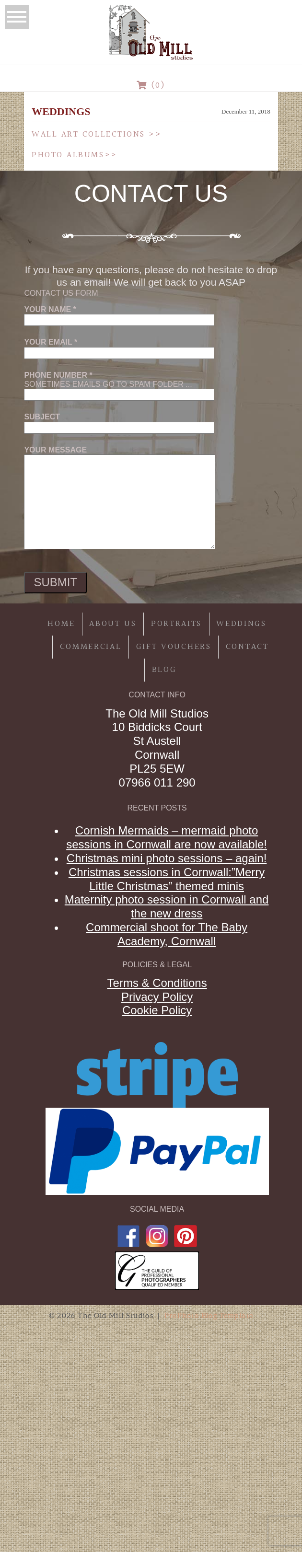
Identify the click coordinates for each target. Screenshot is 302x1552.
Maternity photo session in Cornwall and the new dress (167, 906)
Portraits (176, 624)
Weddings (241, 624)
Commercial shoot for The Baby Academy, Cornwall (166, 934)
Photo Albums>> (74, 155)
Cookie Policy (157, 1010)
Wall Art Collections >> (97, 134)
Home (61, 624)
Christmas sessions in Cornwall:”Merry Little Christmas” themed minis (167, 879)
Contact (247, 647)
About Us (113, 624)
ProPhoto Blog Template (209, 1315)
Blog (164, 670)
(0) (151, 86)
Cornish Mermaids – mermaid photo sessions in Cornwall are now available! (166, 837)
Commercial (91, 647)
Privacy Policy (157, 996)
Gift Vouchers (173, 647)
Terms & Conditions (157, 982)
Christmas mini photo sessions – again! (167, 858)
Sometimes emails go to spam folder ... (119, 385)
